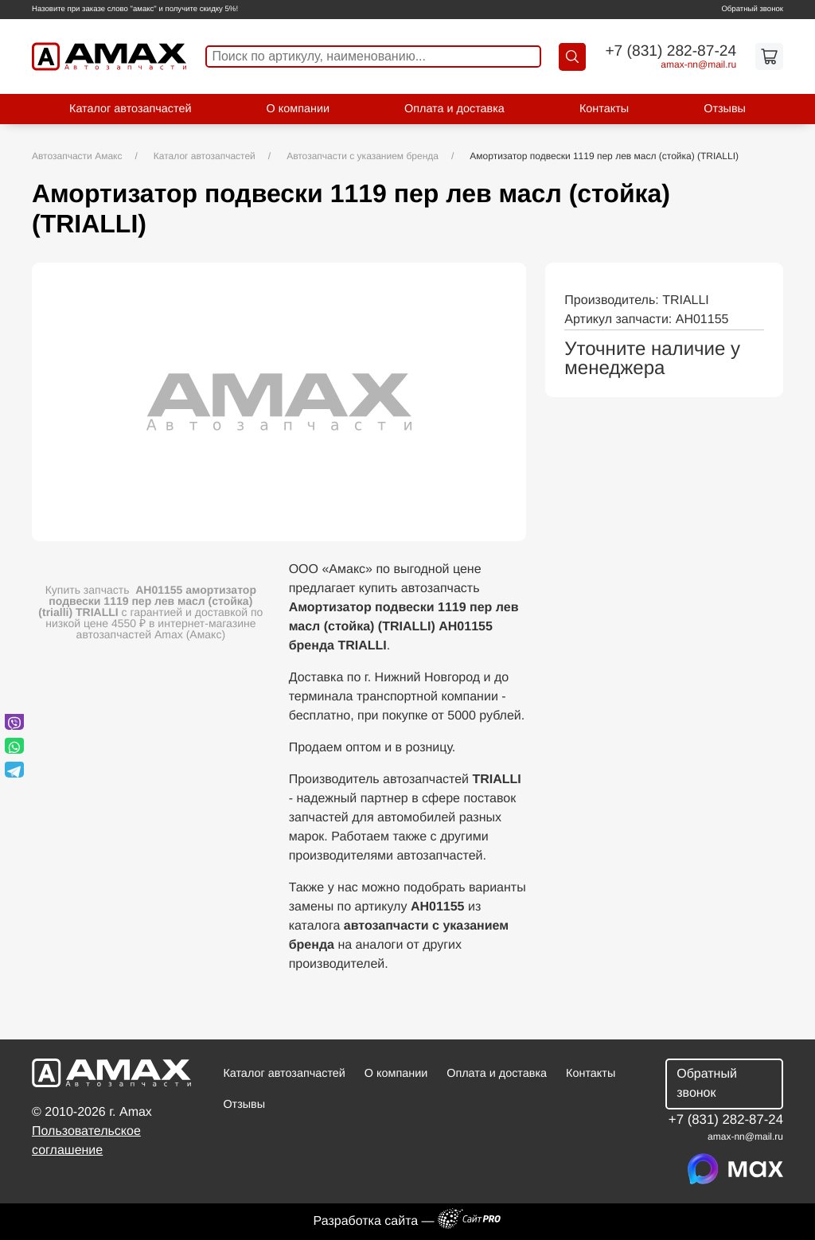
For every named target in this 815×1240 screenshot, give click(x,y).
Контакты (604, 109)
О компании (298, 109)
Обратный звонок (752, 9)
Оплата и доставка (454, 109)
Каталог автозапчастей (130, 109)
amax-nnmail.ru (698, 64)
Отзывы (725, 109)
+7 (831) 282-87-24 (670, 51)
